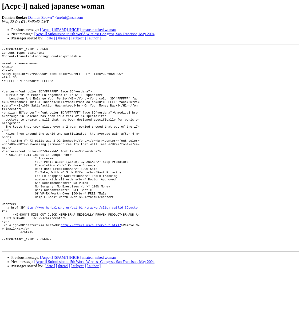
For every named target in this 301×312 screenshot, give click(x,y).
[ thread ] (63, 38)
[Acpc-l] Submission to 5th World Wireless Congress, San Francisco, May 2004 (94, 34)
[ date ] (49, 38)
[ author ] (94, 38)
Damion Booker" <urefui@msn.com (55, 17)
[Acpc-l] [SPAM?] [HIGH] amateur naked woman (78, 30)
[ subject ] (78, 38)
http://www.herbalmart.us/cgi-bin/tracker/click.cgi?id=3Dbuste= (82, 240)
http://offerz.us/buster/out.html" (91, 261)
